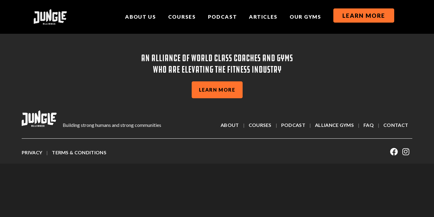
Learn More (363, 15)
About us (140, 17)
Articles (263, 17)
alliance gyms (334, 125)
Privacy (32, 152)
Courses (182, 17)
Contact (395, 125)
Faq (368, 125)
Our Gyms (305, 17)
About (230, 125)
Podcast (222, 17)
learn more (217, 90)
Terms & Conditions (79, 152)
